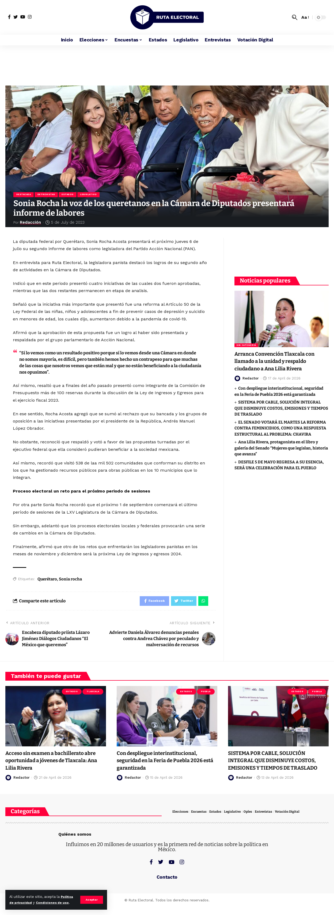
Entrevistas (47, 195)
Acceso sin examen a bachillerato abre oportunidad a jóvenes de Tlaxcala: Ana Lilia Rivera (49, 762)
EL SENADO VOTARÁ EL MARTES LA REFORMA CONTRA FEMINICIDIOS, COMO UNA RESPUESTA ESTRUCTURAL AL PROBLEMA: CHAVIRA (280, 424)
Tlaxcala (92, 693)
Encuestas (200, 821)
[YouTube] (22, 17)
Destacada (24, 195)
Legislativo (91, 195)
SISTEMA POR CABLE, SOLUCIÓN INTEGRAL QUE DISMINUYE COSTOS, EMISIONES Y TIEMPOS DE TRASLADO (281, 405)
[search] (294, 17)
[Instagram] (29, 17)
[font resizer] (305, 17)
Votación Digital (292, 821)
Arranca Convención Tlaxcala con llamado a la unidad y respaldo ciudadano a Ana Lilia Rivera (279, 358)
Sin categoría (246, 342)
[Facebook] (9, 17)
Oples (251, 821)
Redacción (31, 223)
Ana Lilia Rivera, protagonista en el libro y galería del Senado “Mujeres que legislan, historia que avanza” (281, 444)
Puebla (206, 693)
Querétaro (47, 579)
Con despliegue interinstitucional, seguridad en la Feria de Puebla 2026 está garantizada (166, 762)
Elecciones (181, 821)
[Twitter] (15, 17)
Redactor (250, 375)
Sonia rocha (70, 579)
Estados (69, 195)
